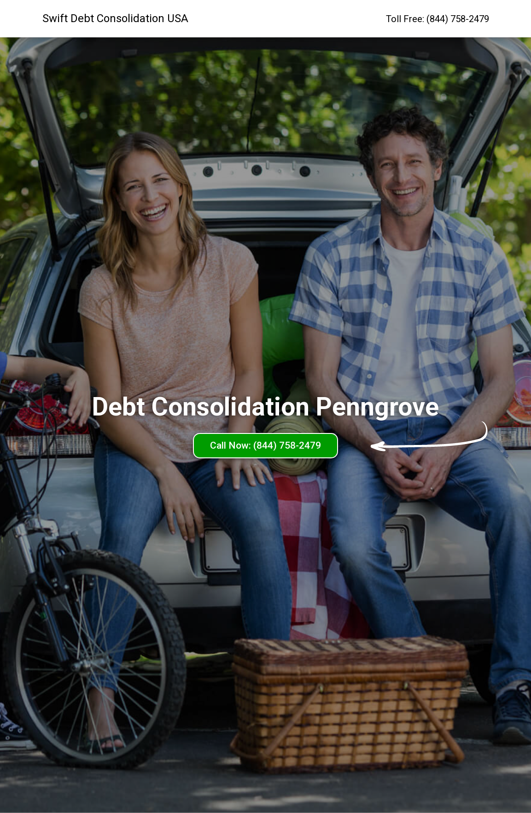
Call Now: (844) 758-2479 (265, 445)
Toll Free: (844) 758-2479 (437, 18)
